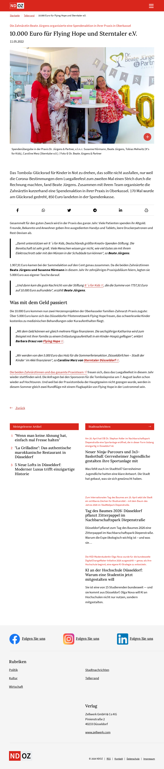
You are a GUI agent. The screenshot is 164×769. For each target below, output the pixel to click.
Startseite (15, 15)
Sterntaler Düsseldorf (99, 360)
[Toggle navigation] (151, 6)
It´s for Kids (92, 285)
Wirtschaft (16, 686)
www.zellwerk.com (97, 732)
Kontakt (119, 759)
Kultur (13, 678)
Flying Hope (51, 341)
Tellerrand (29, 15)
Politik (13, 670)
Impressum (149, 759)
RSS (109, 759)
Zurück (20, 408)
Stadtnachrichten (99, 426)
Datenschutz (133, 759)
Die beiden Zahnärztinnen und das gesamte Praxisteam (47, 372)
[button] (18, 210)
